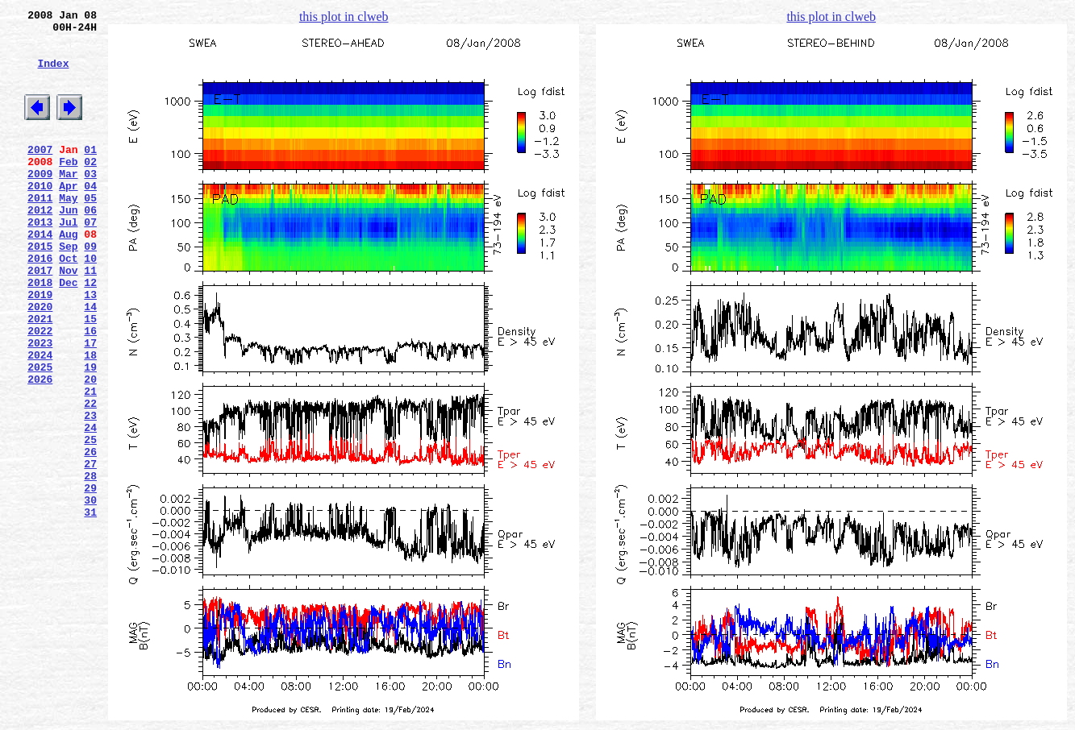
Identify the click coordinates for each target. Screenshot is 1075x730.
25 (90, 521)
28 (90, 565)
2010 (39, 216)
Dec (68, 333)
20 (90, 449)
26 (90, 536)
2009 (39, 202)
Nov (68, 318)
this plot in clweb (344, 16)
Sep (68, 289)
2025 (39, 434)
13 (90, 347)
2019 (39, 347)
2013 (39, 260)
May (68, 231)
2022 (39, 391)
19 (90, 434)
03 (90, 202)
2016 (39, 304)
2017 (39, 318)
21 (90, 463)
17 (90, 405)
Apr (68, 216)
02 (90, 187)
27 (90, 550)
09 (90, 289)
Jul (68, 260)
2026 (39, 449)
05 (90, 231)
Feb (68, 187)
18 (90, 420)
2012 (39, 245)
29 (90, 579)
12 (90, 333)
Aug (68, 275)
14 (90, 362)
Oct (68, 304)
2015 (39, 289)
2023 (39, 405)
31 (90, 608)
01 (90, 173)
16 (90, 391)
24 (90, 507)
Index (53, 75)
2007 (39, 173)
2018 (39, 333)
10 (90, 304)
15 (90, 376)
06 (90, 245)
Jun (68, 245)
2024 (39, 420)
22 (90, 478)
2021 (39, 376)
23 (90, 492)
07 (90, 260)
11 (90, 318)
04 (90, 216)
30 (90, 594)
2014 (39, 275)
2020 (39, 362)
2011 (39, 231)
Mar (68, 202)
